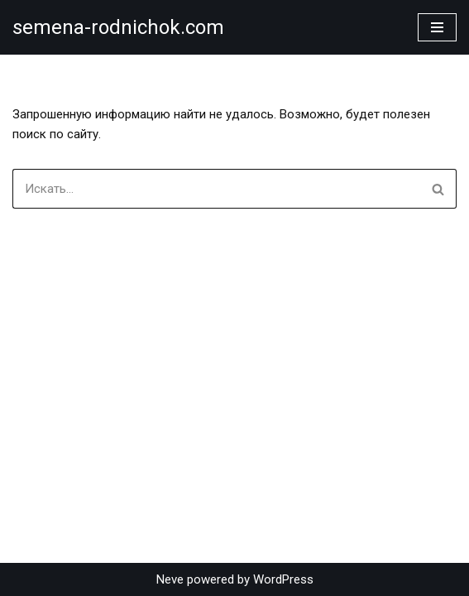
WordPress (283, 579)
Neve (170, 579)
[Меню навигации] (437, 27)
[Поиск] (215, 189)
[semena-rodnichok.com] (118, 27)
